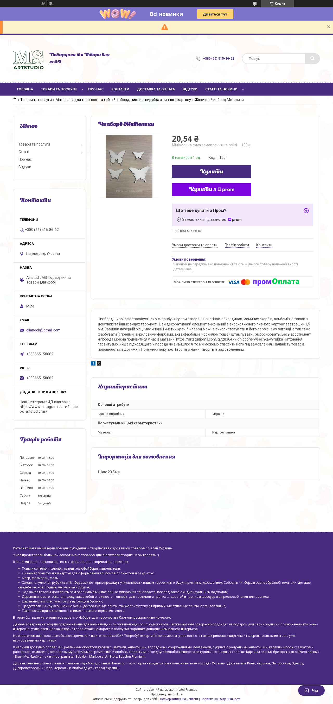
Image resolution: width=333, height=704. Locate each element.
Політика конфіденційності (220, 699)
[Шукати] (312, 58)
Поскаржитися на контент (179, 699)
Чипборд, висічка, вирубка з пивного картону (152, 100)
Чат (311, 690)
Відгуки (190, 89)
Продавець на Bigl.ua (166, 694)
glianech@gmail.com (43, 330)
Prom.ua (191, 690)
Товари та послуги (59, 89)
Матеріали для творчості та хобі (83, 100)
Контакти (120, 89)
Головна (25, 89)
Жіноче (201, 100)
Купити (211, 172)
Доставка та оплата (156, 89)
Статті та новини (221, 89)
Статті (23, 152)
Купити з (211, 189)
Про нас (96, 89)
